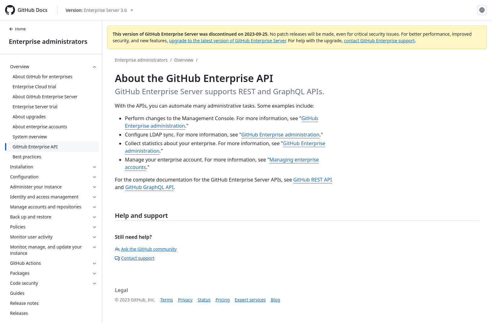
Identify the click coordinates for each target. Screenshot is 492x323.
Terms (166, 300)
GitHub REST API (312, 179)
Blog (275, 300)
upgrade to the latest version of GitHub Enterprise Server (227, 41)
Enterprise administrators (48, 41)
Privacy (185, 300)
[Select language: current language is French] (482, 10)
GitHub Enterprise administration (280, 134)
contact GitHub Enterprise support (379, 41)
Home (17, 29)
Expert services (250, 300)
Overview (183, 60)
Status (204, 300)
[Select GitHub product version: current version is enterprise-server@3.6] (99, 10)
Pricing (223, 300)
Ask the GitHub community (146, 249)
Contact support (134, 258)
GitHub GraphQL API (149, 187)
